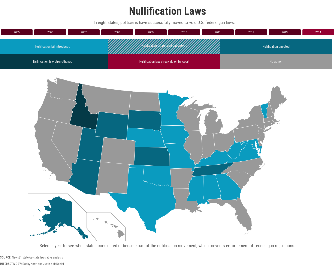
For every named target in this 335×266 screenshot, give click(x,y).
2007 (84, 32)
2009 (151, 32)
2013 (285, 32)
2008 (117, 32)
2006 (50, 32)
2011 (218, 32)
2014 (318, 32)
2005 (17, 32)
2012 (251, 32)
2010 (184, 32)
